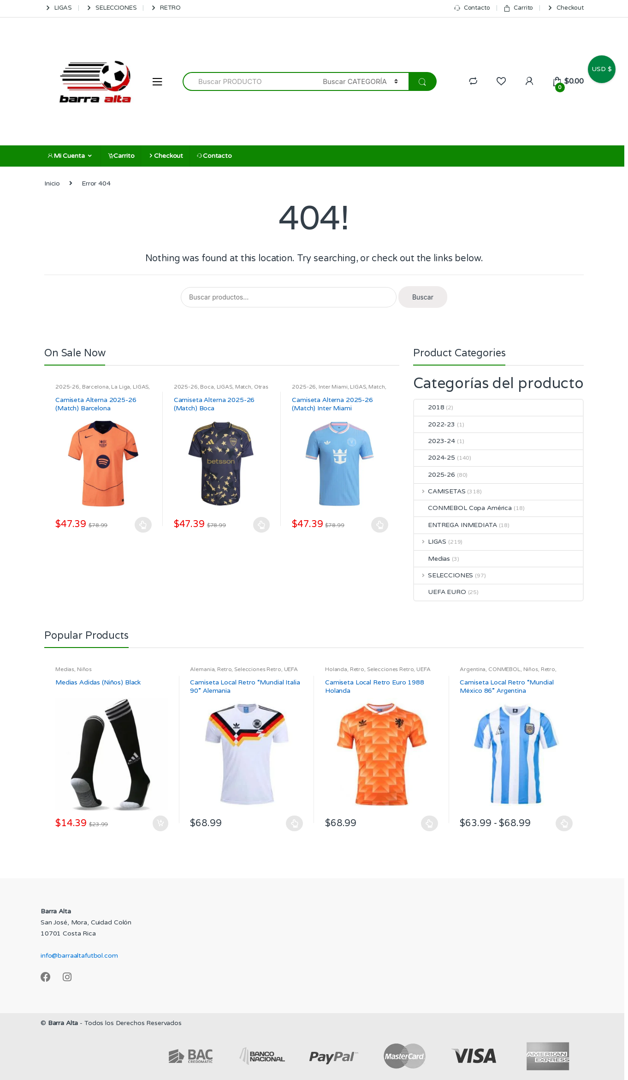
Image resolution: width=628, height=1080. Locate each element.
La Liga (120, 387)
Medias (432, 559)
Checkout (565, 8)
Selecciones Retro (257, 669)
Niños (84, 669)
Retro (224, 669)
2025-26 (67, 387)
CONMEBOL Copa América (463, 508)
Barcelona (95, 387)
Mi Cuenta (66, 156)
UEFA (291, 669)
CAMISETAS (440, 491)
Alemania (202, 669)
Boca (206, 387)
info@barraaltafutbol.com (79, 956)
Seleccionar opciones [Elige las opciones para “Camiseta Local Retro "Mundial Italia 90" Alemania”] (294, 823)
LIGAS (58, 8)
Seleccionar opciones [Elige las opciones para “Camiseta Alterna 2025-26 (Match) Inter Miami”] (380, 525)
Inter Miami (333, 387)
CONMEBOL (504, 669)
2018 (429, 407)
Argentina (473, 669)
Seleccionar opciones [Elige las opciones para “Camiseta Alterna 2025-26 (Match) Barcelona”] (143, 525)
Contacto (472, 8)
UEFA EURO (440, 592)
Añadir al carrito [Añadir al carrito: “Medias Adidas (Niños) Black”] (160, 823)
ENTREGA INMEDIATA (455, 525)
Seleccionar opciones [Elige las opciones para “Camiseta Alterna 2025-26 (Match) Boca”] (261, 525)
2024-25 (434, 458)
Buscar (422, 297)
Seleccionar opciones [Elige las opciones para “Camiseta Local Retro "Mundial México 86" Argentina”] (564, 823)
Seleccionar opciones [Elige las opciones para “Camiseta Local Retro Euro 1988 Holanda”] (429, 823)
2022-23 (434, 424)
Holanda (336, 669)
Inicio (52, 183)
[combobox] (247, 81)
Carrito (518, 8)
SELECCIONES (110, 8)
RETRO (165, 8)
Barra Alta (63, 1023)
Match (243, 387)
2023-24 (434, 441)
